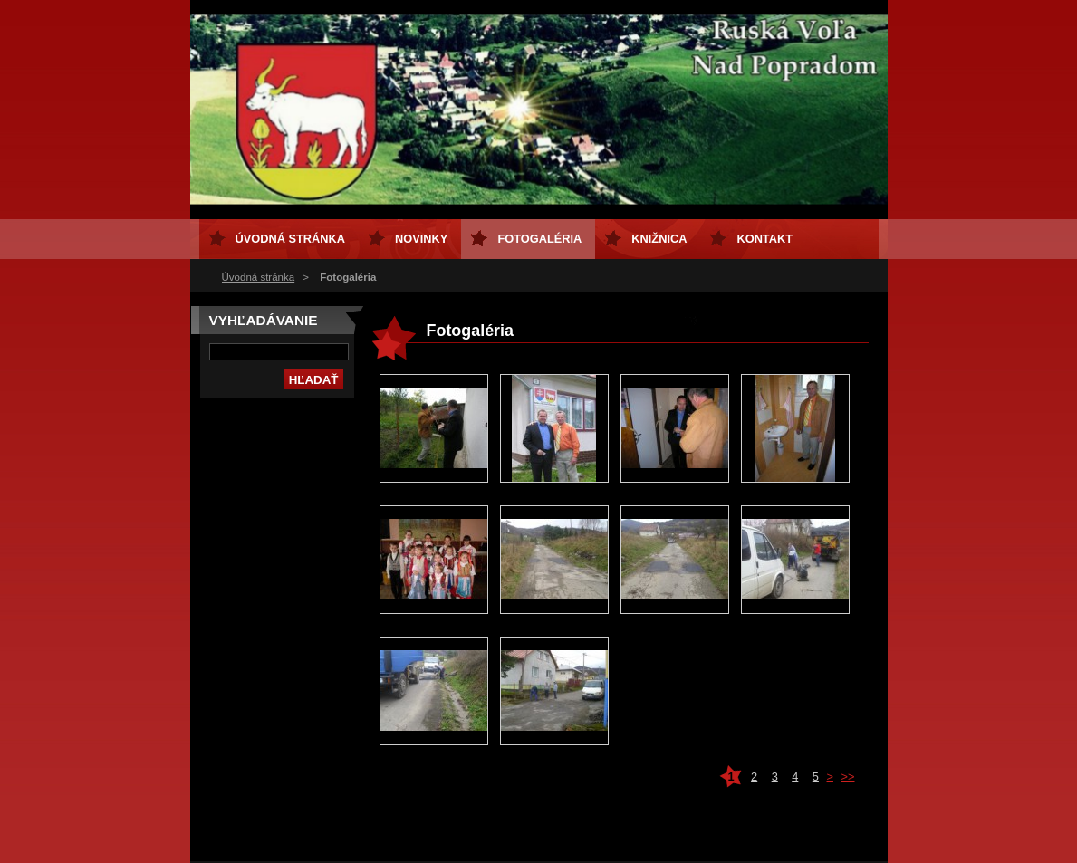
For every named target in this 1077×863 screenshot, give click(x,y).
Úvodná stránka (258, 277)
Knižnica (659, 238)
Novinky (421, 238)
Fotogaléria (539, 238)
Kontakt (764, 238)
